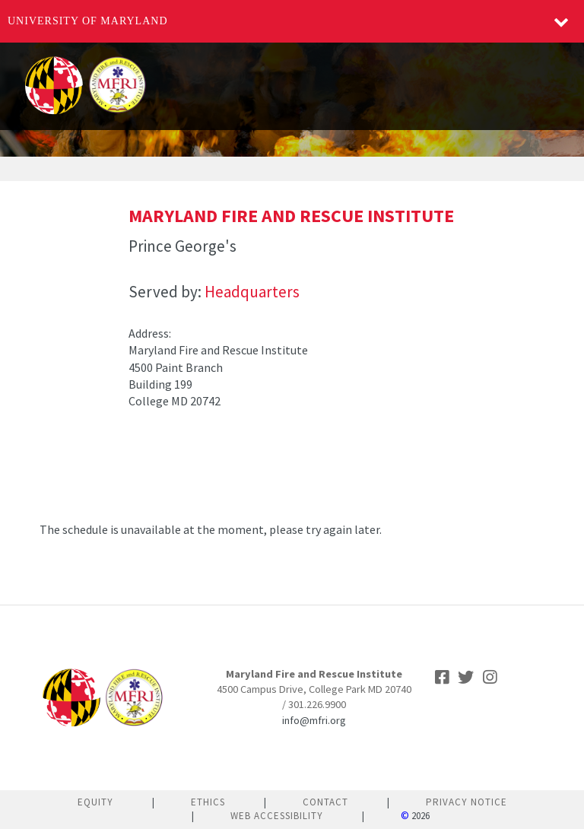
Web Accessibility (276, 815)
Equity (95, 802)
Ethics (208, 802)
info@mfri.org (314, 720)
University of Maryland (88, 21)
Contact (325, 802)
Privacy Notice (466, 802)
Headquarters (252, 291)
